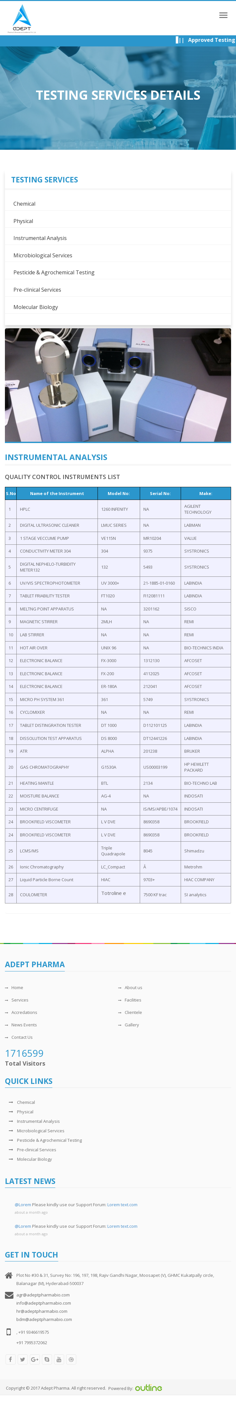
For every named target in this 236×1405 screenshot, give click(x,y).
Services (16, 1000)
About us (130, 987)
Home (14, 987)
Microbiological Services (42, 255)
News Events (21, 1025)
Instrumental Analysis (40, 238)
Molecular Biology (35, 307)
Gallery (128, 1025)
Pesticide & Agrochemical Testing (54, 272)
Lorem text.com (122, 1205)
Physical (23, 221)
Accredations (21, 1012)
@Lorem (23, 1205)
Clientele (130, 1012)
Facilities (129, 1000)
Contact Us (19, 1037)
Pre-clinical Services (37, 289)
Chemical (24, 203)
